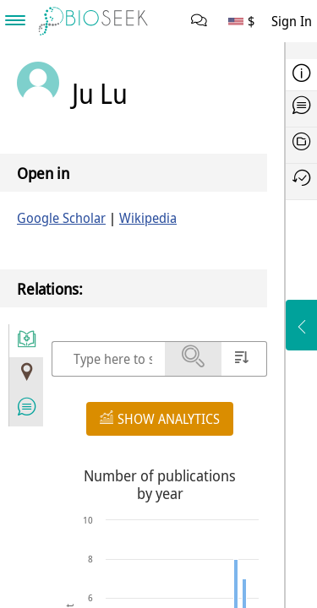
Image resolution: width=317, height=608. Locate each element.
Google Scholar (61, 218)
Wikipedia (148, 218)
